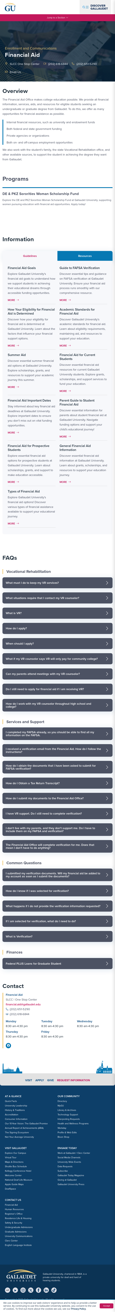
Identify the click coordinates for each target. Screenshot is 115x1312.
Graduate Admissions (16, 1231)
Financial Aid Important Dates (29, 400)
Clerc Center (11, 1240)
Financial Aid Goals (22, 267)
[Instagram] (23, 1290)
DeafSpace (10, 1189)
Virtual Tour (10, 1157)
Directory (62, 1101)
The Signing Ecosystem (17, 1132)
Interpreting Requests (69, 1119)
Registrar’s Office (14, 1214)
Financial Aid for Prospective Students (28, 447)
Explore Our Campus (15, 1153)
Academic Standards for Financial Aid (77, 311)
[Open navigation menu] (95, 7)
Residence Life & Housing (18, 1218)
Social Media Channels (69, 1157)
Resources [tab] (85, 256)
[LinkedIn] (46, 1290)
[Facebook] (38, 1290)
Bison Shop (63, 1137)
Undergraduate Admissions (19, 1227)
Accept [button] (106, 1306)
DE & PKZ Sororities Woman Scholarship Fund (40, 193)
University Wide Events (69, 1162)
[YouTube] (15, 1290)
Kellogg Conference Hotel (18, 1171)
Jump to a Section (57, 18)
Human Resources (14, 1209)
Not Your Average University (19, 1137)
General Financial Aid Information (75, 447)
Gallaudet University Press (71, 1184)
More (14, 300)
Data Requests (65, 1166)
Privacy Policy (79, 1308)
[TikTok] (54, 1290)
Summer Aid (17, 354)
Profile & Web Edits (67, 1132)
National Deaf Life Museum (18, 1180)
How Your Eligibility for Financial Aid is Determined (31, 311)
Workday (62, 1128)
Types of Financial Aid (24, 491)
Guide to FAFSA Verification (80, 267)
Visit (27, 1080)
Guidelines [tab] (30, 256)
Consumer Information (16, 1119)
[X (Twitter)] (30, 1290)
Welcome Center (13, 1175)
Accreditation (11, 1114)
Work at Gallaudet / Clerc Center (74, 1153)
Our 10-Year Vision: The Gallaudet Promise (26, 1123)
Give (50, 1080)
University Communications (19, 1236)
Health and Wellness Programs (73, 1123)
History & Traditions (15, 1110)
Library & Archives (67, 1110)
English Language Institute (18, 1245)
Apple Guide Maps (14, 1184)
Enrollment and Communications (31, 48)
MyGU (61, 1105)
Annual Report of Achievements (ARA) (24, 1128)
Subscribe (63, 1171)
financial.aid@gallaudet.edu (23, 1004)
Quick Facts (11, 1101)
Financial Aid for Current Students (77, 356)
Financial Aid (11, 1205)
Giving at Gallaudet (67, 1180)
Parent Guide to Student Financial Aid (77, 402)
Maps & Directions (14, 1162)
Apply (39, 1080)
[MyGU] (7, 1290)
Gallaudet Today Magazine (71, 1175)
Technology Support (68, 1114)
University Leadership (16, 1105)
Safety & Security (13, 1223)
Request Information (74, 1080)
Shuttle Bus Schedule (16, 1166)
